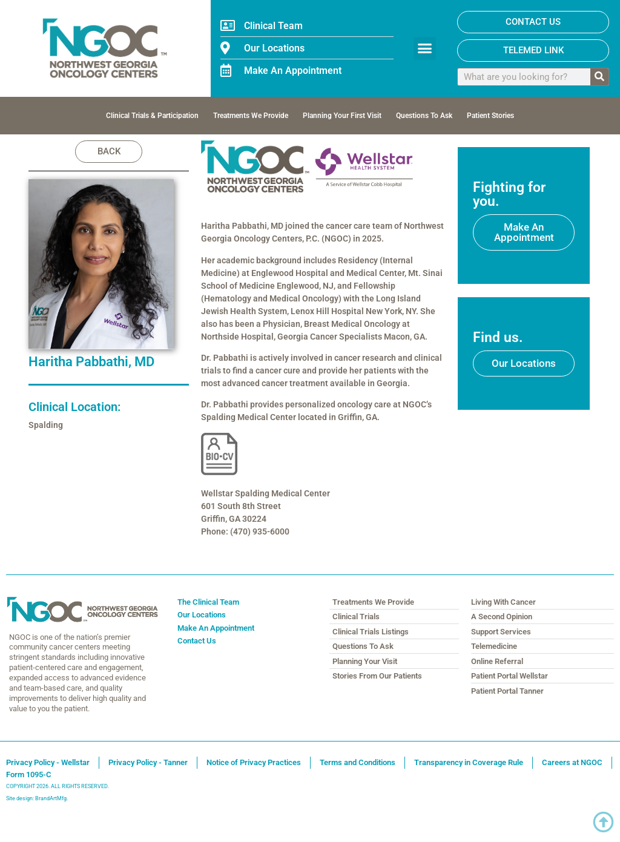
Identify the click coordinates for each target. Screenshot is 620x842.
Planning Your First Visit (342, 115)
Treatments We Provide (250, 115)
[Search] (599, 76)
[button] (425, 48)
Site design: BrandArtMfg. (37, 799)
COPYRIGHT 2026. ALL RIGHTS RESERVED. (57, 787)
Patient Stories (490, 115)
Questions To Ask (424, 115)
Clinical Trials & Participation (152, 115)
